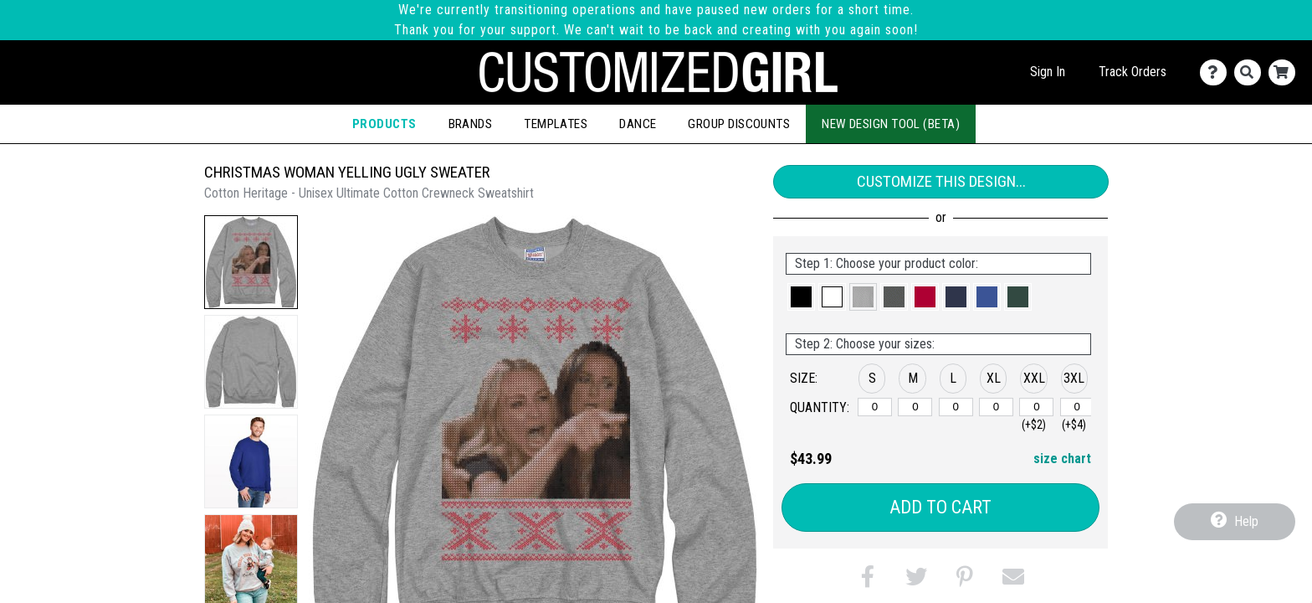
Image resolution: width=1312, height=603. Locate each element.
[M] (915, 407)
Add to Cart (940, 507)
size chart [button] (1062, 458)
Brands (470, 123)
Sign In (1047, 72)
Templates (555, 123)
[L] (956, 407)
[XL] (996, 407)
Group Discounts (739, 123)
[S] (875, 407)
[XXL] (1036, 407)
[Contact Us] (1217, 72)
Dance (637, 123)
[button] (251, 262)
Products (384, 123)
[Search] (1251, 72)
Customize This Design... (941, 181)
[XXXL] (1077, 407)
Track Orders (1132, 72)
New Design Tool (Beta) (891, 123)
